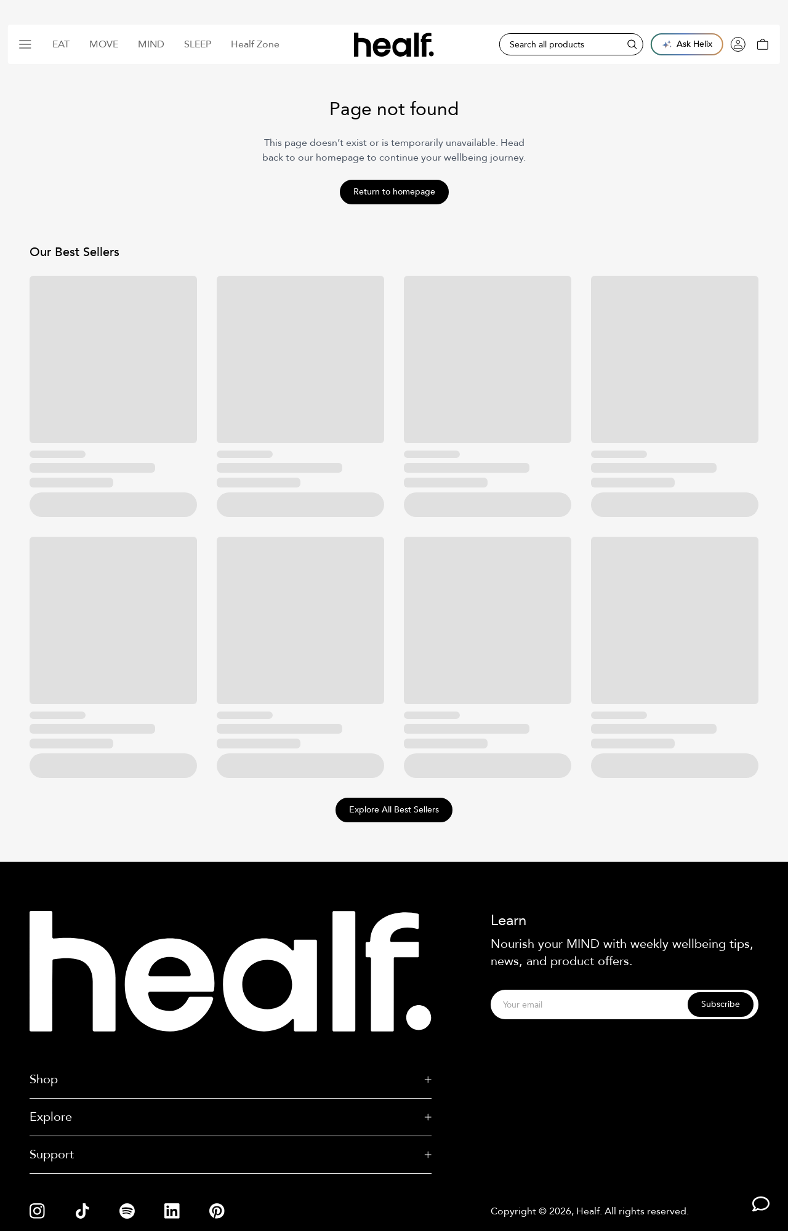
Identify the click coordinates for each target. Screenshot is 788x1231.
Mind (151, 44)
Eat (61, 44)
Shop (231, 1079)
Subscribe (720, 1004)
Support (231, 1154)
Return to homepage (394, 192)
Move (103, 44)
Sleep (197, 44)
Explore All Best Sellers (394, 810)
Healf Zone (255, 44)
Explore (231, 1117)
